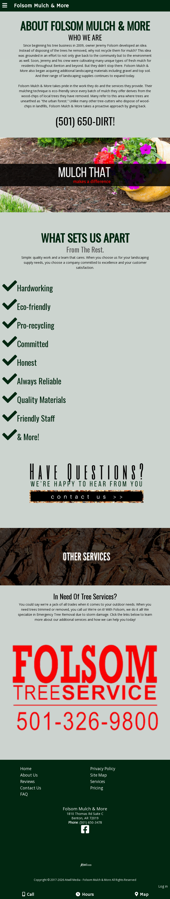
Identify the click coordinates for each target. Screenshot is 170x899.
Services (97, 781)
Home (25, 768)
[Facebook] (85, 831)
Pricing (96, 788)
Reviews (27, 781)
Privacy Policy (102, 768)
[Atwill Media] (89, 875)
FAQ (24, 794)
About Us (29, 775)
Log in (163, 886)
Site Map (98, 775)
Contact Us (30, 788)
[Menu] (4, 6)
